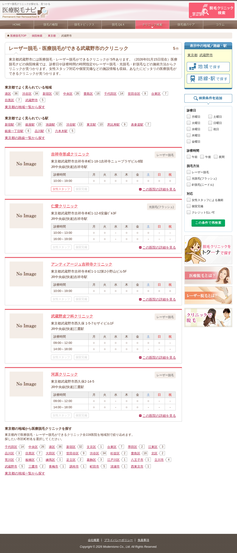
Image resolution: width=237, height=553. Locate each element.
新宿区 (47, 93)
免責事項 (143, 540)
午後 (208, 157)
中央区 (68, 93)
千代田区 (110, 93)
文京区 (91, 447)
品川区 (9, 453)
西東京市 (137, 466)
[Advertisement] (93, 493)
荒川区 (9, 460)
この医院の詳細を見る (159, 189)
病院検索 (37, 35)
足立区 (71, 460)
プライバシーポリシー (118, 540)
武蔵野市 (31, 100)
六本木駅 (61, 131)
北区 (154, 453)
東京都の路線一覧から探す (25, 138)
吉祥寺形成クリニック (70, 154)
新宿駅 (9, 124)
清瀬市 (115, 466)
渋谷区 (27, 93)
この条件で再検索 (208, 222)
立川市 (159, 460)
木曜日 (196, 135)
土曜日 (217, 116)
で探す (208, 67)
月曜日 (196, 116)
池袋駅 (50, 124)
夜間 (222, 157)
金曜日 (196, 141)
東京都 (52, 35)
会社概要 (93, 540)
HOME (17, 24)
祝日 (216, 129)
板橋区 (30, 460)
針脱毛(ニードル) (203, 184)
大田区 (50, 453)
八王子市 (137, 460)
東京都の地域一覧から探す (25, 107)
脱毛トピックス (84, 24)
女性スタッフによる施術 (207, 200)
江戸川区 (113, 460)
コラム (220, 24)
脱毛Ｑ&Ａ (118, 24)
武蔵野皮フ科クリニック (72, 316)
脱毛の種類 (51, 24)
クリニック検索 (152, 24)
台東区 (156, 93)
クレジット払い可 (203, 212)
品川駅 (39, 131)
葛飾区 (91, 460)
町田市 (94, 466)
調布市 (74, 466)
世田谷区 (134, 93)
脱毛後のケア (186, 24)
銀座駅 (30, 124)
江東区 (153, 447)
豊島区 (88, 93)
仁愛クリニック (64, 206)
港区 (8, 93)
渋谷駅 (71, 124)
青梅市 (53, 466)
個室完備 (197, 206)
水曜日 (196, 129)
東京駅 (91, 124)
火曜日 (196, 123)
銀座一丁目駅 (14, 131)
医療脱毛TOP (18, 35)
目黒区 (9, 100)
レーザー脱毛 (200, 172)
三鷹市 (33, 466)
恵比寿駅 (113, 124)
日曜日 (217, 123)
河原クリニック (64, 374)
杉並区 (115, 453)
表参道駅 (137, 124)
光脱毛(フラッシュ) (204, 178)
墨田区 (132, 447)
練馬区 (50, 460)
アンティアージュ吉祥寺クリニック (81, 264)
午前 (195, 157)
